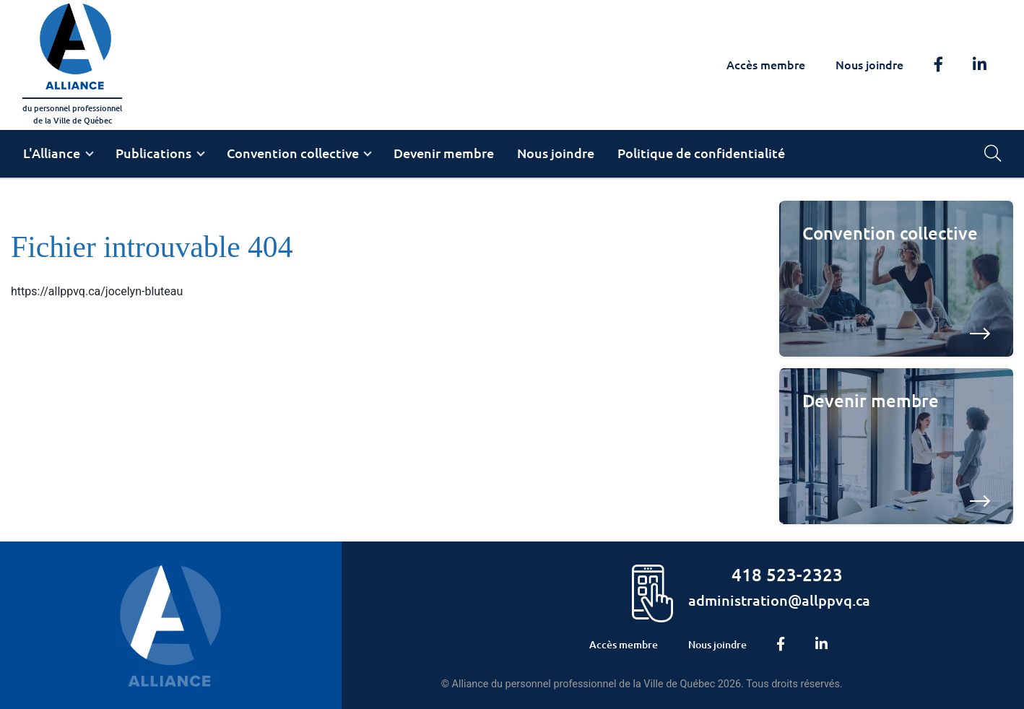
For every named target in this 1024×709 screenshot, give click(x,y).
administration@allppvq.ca (779, 599)
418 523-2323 (787, 574)
